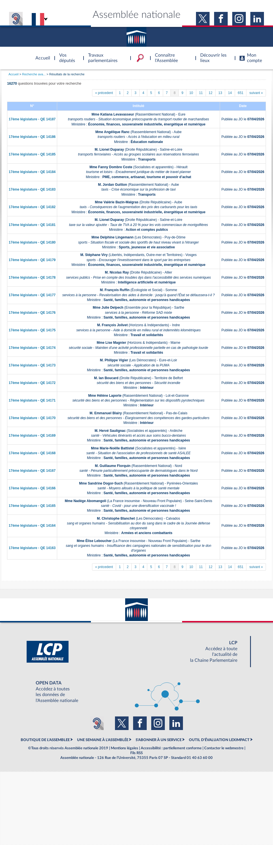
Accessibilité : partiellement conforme (171, 748)
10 (191, 93)
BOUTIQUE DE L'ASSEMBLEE (45, 740)
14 (230, 93)
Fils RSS (136, 753)
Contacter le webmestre (224, 748)
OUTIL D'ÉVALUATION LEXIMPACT (219, 740)
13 (220, 93)
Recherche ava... (34, 74)
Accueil (13, 74)
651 (241, 93)
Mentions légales (124, 748)
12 (210, 93)
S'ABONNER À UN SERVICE (159, 740)
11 (201, 93)
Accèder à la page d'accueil (41, 54)
